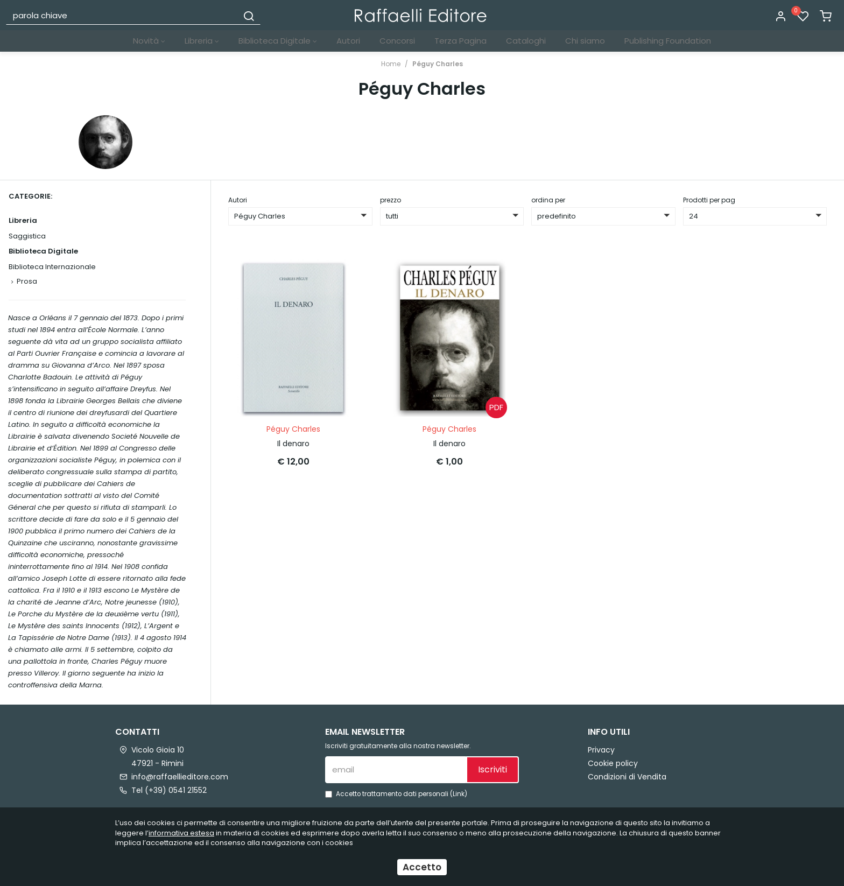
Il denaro (293, 443)
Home (390, 63)
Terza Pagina (460, 40)
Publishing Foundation (667, 40)
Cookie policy (613, 763)
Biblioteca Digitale (277, 40)
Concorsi (397, 40)
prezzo (390, 200)
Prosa (27, 281)
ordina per (548, 200)
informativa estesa (181, 833)
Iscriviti (492, 769)
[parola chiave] (122, 15)
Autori (348, 40)
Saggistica (27, 236)
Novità (149, 40)
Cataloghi (526, 40)
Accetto (422, 867)
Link (459, 794)
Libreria (202, 40)
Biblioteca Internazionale (52, 267)
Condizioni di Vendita (627, 776)
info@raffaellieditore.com (179, 776)
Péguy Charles (437, 63)
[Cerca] (249, 15)
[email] (395, 769)
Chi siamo (585, 40)
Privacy (601, 749)
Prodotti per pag (709, 200)
